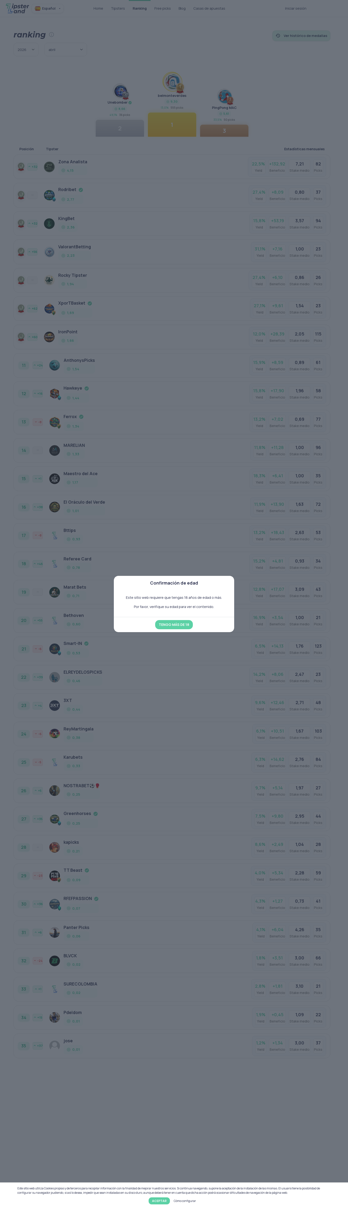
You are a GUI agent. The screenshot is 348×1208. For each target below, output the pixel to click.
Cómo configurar (185, 1201)
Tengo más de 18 (174, 624)
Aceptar (159, 1201)
